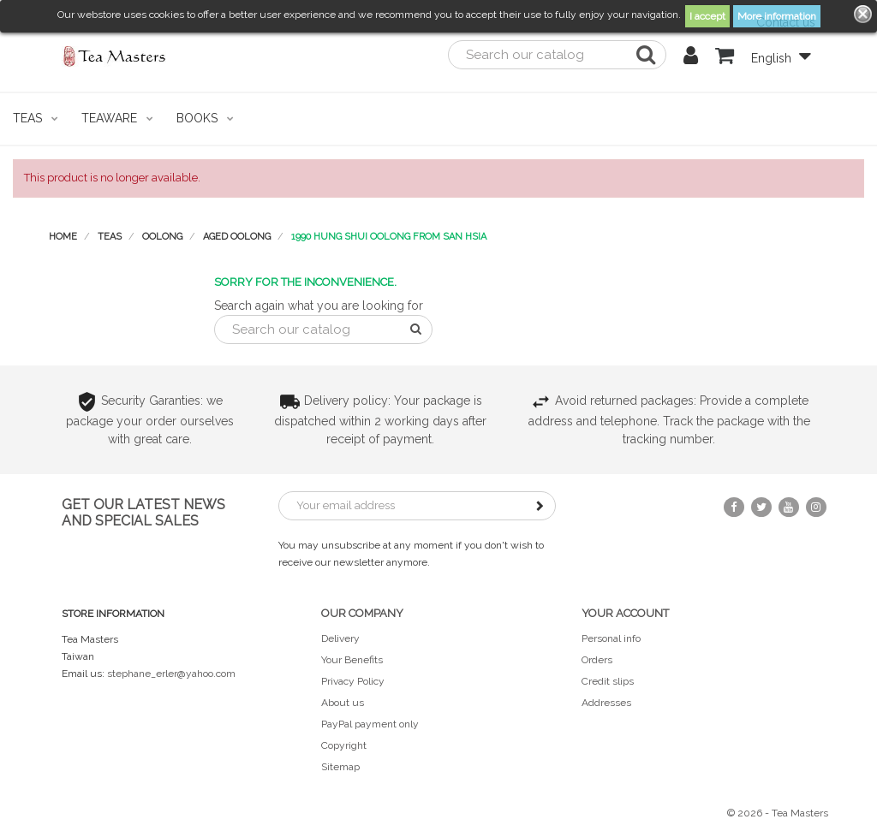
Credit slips (608, 681)
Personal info (611, 638)
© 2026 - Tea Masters (777, 813)
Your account (625, 613)
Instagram (816, 507)
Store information (113, 614)
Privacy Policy (353, 681)
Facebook (734, 507)
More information (776, 16)
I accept (707, 16)
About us (342, 703)
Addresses (606, 703)
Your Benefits (352, 660)
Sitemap (340, 767)
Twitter (761, 507)
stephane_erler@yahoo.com (171, 674)
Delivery (340, 638)
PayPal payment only (370, 724)
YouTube (789, 507)
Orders (597, 660)
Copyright (344, 745)
